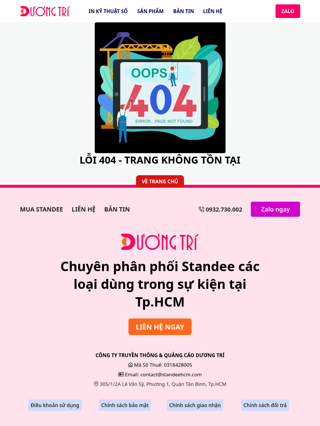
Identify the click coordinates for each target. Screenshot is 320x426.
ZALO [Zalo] (287, 11)
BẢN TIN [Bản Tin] (183, 11)
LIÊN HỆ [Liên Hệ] (212, 11)
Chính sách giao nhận (195, 405)
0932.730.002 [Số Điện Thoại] (220, 209)
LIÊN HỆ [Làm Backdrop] (84, 209)
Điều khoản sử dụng (55, 405)
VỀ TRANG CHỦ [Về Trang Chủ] (160, 181)
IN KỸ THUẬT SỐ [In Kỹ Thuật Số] (108, 11)
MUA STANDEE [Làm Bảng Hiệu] (41, 209)
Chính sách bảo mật (125, 405)
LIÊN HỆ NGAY (160, 327)
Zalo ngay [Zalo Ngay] (275, 209)
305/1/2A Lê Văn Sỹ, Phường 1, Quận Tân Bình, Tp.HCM (160, 384)
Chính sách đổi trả (265, 405)
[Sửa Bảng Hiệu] (160, 242)
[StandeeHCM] (45, 11)
